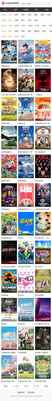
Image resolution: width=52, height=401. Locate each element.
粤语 (29, 31)
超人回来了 (39, 267)
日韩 (29, 20)
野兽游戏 (4, 295)
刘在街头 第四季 (24, 267)
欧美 (36, 20)
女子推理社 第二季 (42, 324)
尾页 (46, 386)
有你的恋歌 (39, 295)
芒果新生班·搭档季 (8, 353)
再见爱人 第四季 (41, 353)
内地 (16, 20)
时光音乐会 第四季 (8, 267)
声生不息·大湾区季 (8, 95)
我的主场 (21, 123)
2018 (17, 26)
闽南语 (36, 31)
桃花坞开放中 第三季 (9, 381)
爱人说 (20, 238)
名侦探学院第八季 (25, 66)
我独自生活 (5, 66)
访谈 (29, 15)
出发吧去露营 (6, 152)
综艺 (36, 10)
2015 (37, 26)
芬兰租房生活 (40, 152)
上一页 (15, 386)
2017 (23, 26)
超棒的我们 (22, 181)
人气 (16, 36)
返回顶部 (31, 392)
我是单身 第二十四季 (26, 209)
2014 (44, 26)
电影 (15, 10)
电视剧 (26, 10)
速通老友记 (5, 209)
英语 (23, 31)
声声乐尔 (21, 324)
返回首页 (21, 392)
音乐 (49, 15)
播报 (36, 15)
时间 (10, 36)
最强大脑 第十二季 (25, 152)
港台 (23, 20)
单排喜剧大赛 (6, 238)
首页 (5, 10)
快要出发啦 (5, 123)
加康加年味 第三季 (42, 123)
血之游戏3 (39, 181)
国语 (16, 31)
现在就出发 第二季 (25, 95)
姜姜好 (3, 324)
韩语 (44, 31)
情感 (23, 15)
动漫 (47, 10)
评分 (23, 36)
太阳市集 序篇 (40, 381)
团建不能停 (5, 181)
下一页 (36, 386)
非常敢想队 (22, 353)
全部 (10, 15)
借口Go (21, 295)
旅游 (42, 15)
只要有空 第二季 (24, 381)
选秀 (16, 15)
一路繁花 (38, 95)
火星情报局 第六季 (42, 209)
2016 (30, 26)
